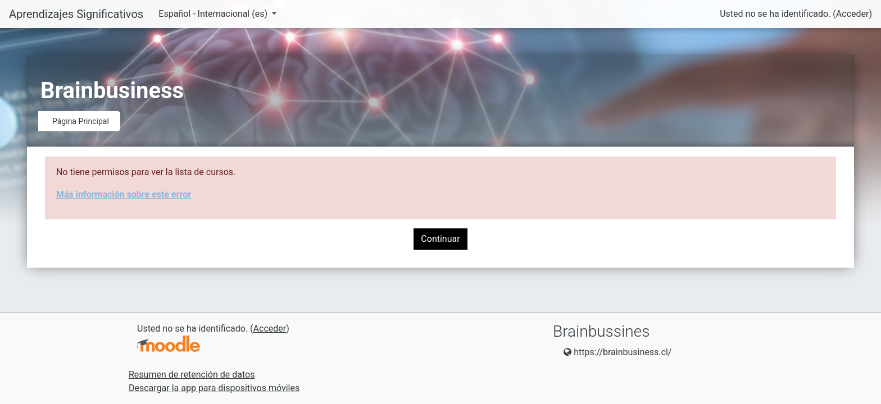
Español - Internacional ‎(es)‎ (214, 13)
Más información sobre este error (123, 194)
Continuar (440, 238)
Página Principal (80, 121)
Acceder (852, 13)
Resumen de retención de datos (192, 374)
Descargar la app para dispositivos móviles (214, 388)
